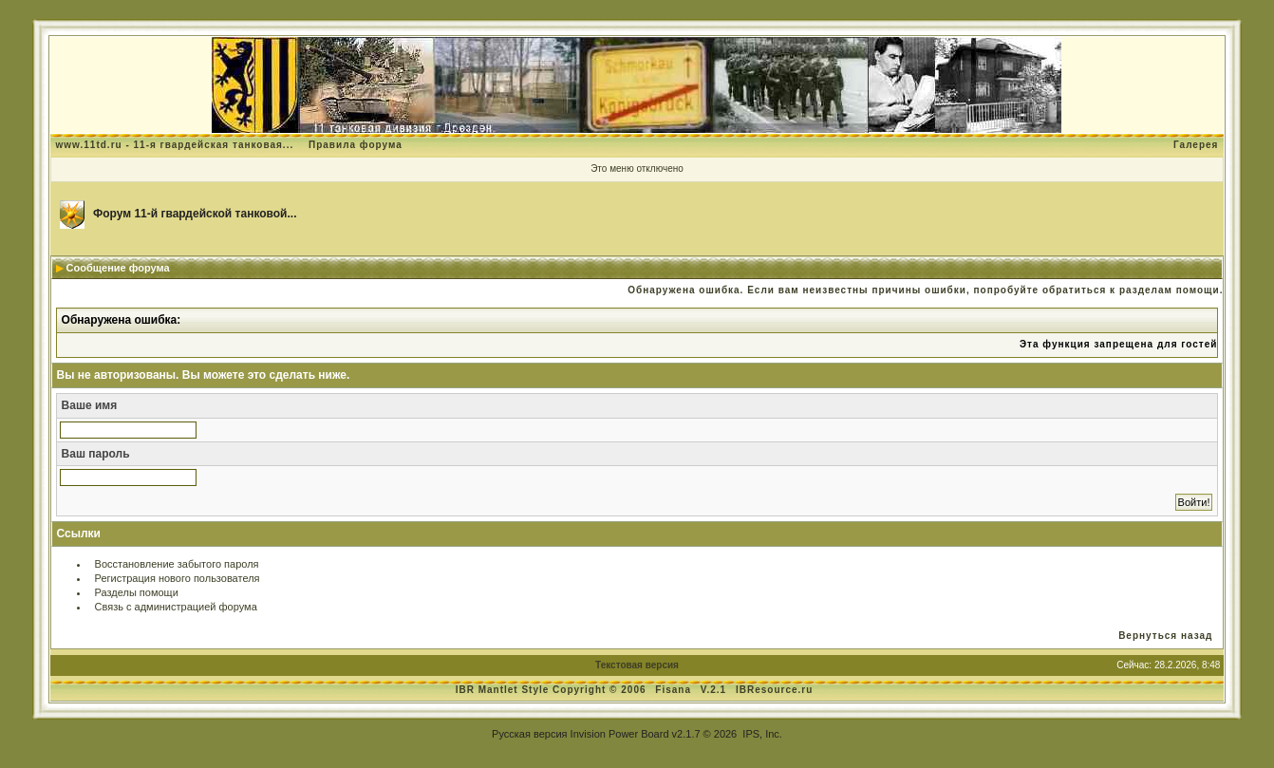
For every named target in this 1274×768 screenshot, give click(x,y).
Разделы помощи (136, 592)
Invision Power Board (620, 734)
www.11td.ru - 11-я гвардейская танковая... (175, 145)
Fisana (674, 689)
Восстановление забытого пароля (177, 564)
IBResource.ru (774, 689)
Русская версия (529, 734)
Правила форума (356, 145)
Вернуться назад (1165, 635)
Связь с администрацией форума (176, 606)
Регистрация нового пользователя (177, 578)
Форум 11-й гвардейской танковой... (195, 213)
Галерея (1195, 145)
